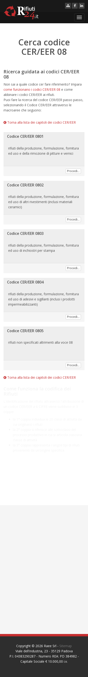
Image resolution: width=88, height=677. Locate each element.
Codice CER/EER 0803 (25, 233)
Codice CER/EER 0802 (25, 185)
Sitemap (65, 646)
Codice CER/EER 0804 (25, 282)
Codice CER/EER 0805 (25, 330)
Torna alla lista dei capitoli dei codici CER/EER (40, 122)
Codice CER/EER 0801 (25, 136)
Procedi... (73, 171)
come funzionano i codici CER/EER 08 (32, 89)
